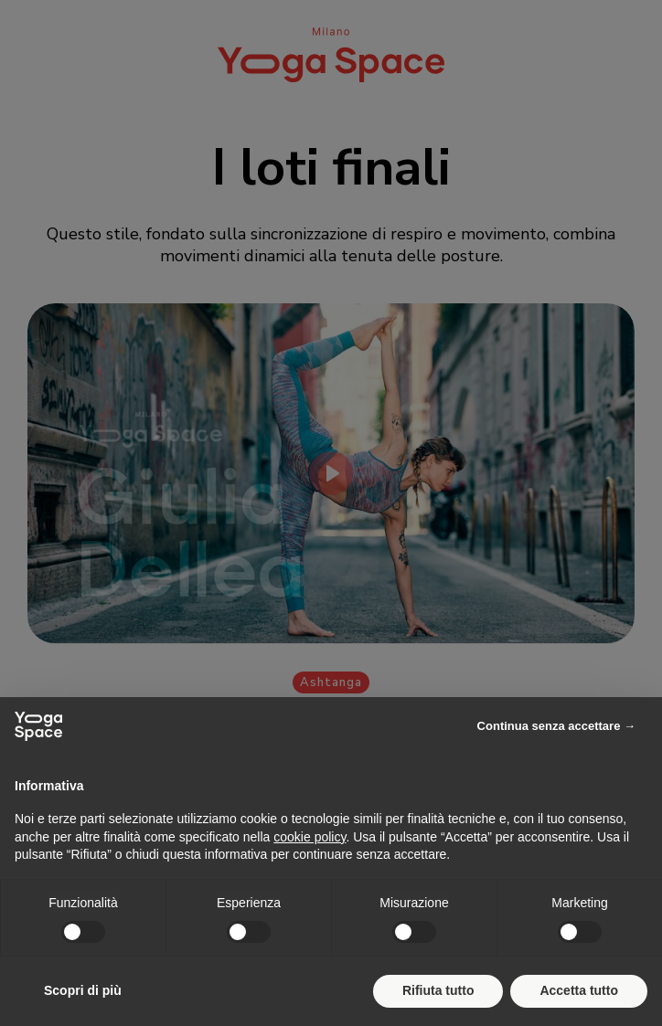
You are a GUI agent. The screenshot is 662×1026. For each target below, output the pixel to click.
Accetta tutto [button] (578, 990)
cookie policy (309, 837)
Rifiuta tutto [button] (438, 990)
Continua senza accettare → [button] (556, 726)
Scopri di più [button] (83, 990)
